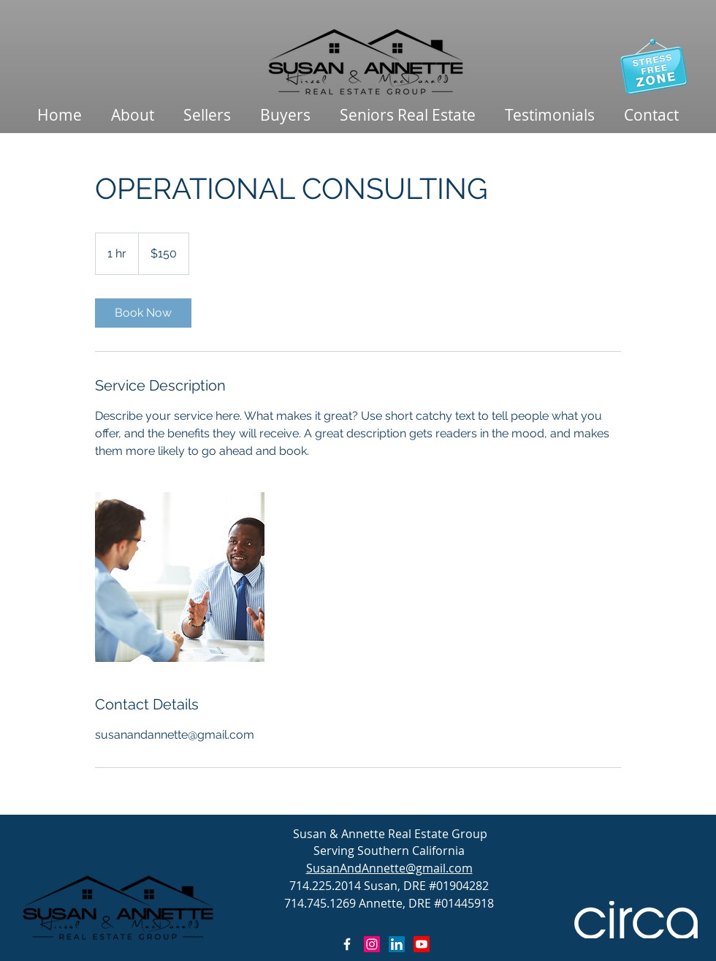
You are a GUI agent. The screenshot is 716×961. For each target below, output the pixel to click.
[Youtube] (422, 944)
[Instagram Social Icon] (372, 944)
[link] (143, 313)
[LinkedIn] (397, 944)
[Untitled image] (179, 577)
